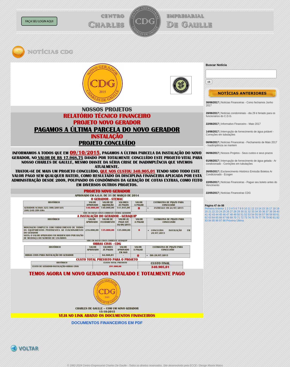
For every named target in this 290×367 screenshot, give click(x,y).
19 (277, 208)
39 (274, 211)
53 (249, 214)
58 (267, 214)
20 (206, 211)
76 (256, 217)
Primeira (209, 208)
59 (270, 214)
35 (260, 211)
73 (245, 217)
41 (206, 214)
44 (217, 214)
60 (274, 214)
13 (256, 208)
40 (277, 211)
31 (245, 211)
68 (227, 217)
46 (224, 214)
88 (224, 220)
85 (213, 220)
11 (249, 208)
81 (274, 217)
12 (252, 208)
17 (270, 208)
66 (220, 217)
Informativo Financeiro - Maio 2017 (241, 123)
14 (259, 208)
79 (267, 217)
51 (242, 214)
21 (209, 211)
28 (235, 211)
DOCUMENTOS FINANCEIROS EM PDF (107, 323)
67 (224, 217)
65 (217, 217)
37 (267, 211)
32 (249, 211)
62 (206, 217)
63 (209, 217)
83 (206, 220)
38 (270, 211)
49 (235, 214)
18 (274, 208)
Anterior (219, 208)
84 (209, 220)
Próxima (231, 220)
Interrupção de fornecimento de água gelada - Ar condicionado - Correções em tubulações (241, 162)
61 (277, 214)
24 (220, 211)
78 (263, 217)
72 (242, 217)
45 (220, 214)
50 (238, 214)
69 (231, 217)
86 (217, 220)
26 (227, 211)
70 (235, 217)
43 (213, 214)
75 (252, 217)
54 (252, 214)
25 (224, 211)
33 (252, 211)
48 (231, 214)
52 (245, 214)
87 (220, 220)
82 (277, 217)
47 (227, 214)
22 (213, 211)
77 (260, 217)
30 (242, 211)
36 (263, 211)
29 (238, 211)
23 (217, 211)
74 (249, 217)
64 (213, 217)
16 (267, 208)
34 (256, 211)
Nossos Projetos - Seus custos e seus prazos (247, 153)
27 (231, 211)
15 (263, 208)
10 (245, 208)
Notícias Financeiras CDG (236, 192)
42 (209, 214)
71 (238, 217)
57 (263, 214)
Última (240, 220)
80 (270, 217)
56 (260, 214)
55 (256, 214)
